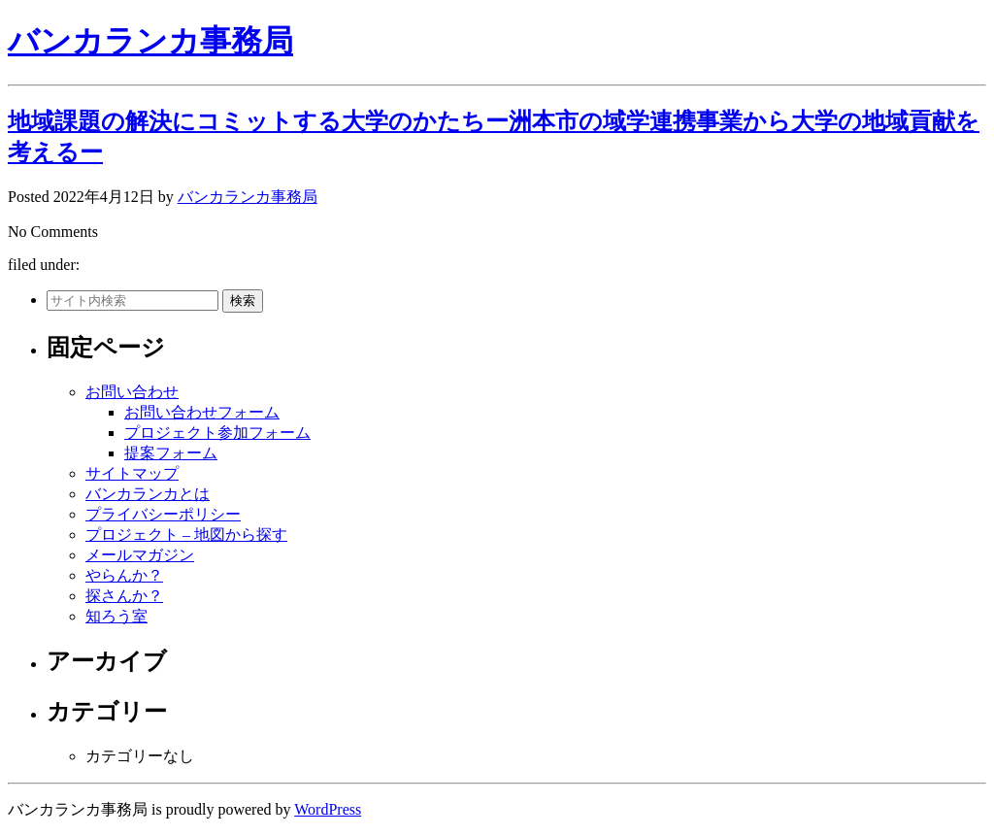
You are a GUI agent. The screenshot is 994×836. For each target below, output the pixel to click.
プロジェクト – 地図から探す (186, 534)
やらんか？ (124, 575)
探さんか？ (124, 595)
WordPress (327, 809)
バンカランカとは (147, 493)
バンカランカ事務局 (150, 40)
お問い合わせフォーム (202, 412)
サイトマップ (132, 473)
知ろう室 (116, 616)
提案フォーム (170, 453)
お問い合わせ (132, 392)
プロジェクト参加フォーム (217, 432)
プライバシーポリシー (163, 514)
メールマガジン (139, 555)
